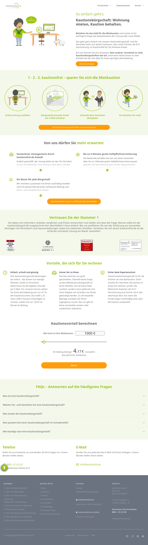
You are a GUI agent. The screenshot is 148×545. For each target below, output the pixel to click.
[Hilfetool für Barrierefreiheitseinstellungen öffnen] (4, 467)
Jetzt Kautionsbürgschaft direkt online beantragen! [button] (77, 127)
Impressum (70, 535)
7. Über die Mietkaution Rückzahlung (20, 513)
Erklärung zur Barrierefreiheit (88, 504)
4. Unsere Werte (47, 499)
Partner (79, 488)
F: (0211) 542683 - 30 (121, 503)
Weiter (74, 370)
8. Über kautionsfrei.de (50, 514)
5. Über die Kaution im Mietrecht (18, 505)
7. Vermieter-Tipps (48, 510)
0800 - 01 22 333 (12, 464)
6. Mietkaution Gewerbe (14, 509)
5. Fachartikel (45, 503)
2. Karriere (44, 492)
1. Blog (43, 488)
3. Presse (44, 495)
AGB (93, 535)
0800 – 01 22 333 (119, 512)
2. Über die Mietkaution (14, 492)
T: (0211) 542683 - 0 (120, 500)
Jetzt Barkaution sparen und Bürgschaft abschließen (74, 201)
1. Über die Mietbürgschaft (15, 488)
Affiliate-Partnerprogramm (87, 492)
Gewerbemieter (123, 5)
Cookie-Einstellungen (85, 516)
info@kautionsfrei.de (93, 464)
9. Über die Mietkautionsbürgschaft (19, 520)
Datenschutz (83, 535)
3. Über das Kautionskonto (15, 495)
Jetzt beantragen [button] (87, 64)
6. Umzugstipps (46, 506)
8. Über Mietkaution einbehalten (18, 516)
